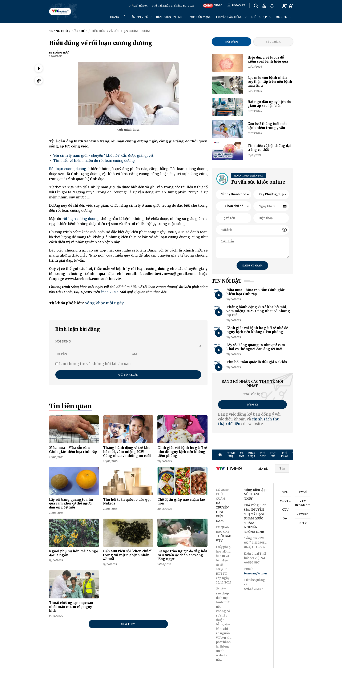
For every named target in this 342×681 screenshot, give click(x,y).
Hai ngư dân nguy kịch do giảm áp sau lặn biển (269, 104)
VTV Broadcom (302, 503)
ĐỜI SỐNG (332, 455)
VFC (285, 492)
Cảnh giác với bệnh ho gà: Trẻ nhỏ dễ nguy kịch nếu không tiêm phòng (182, 452)
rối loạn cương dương (80, 219)
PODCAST (236, 5)
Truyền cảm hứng (231, 17)
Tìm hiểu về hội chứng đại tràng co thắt (269, 148)
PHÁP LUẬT (251, 455)
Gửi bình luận (128, 374)
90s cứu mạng (200, 17)
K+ (285, 518)
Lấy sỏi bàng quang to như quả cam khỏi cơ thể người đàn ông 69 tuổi (71, 504)
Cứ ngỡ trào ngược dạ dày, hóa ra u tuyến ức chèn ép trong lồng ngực (182, 555)
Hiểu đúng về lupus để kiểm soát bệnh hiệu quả (268, 59)
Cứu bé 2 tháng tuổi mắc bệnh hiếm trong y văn (267, 126)
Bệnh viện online (171, 17)
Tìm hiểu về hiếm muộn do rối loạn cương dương (94, 160)
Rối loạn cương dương (67, 169)
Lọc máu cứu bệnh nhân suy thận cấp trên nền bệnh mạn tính (270, 82)
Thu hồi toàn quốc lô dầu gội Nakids (127, 502)
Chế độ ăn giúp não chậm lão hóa (181, 502)
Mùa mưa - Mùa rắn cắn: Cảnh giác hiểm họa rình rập (73, 450)
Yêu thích (273, 41)
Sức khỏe (79, 31)
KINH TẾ (273, 455)
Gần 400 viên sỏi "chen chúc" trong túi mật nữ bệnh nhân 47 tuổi (127, 555)
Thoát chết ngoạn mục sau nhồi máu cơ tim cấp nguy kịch (71, 607)
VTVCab (303, 514)
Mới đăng (231, 41)
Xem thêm (128, 624)
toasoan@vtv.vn (255, 573)
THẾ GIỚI (262, 455)
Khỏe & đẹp (261, 17)
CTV (285, 509)
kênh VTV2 (109, 292)
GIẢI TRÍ (310, 455)
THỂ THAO (284, 455)
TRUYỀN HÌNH (297, 455)
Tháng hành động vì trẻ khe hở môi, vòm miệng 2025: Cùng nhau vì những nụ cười (127, 452)
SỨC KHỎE (320, 455)
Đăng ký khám (252, 265)
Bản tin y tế (141, 17)
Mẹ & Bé (283, 17)
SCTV (302, 523)
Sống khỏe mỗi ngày (104, 303)
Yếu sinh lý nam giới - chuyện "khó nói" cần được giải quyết (103, 155)
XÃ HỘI (241, 455)
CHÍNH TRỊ (230, 455)
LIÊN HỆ (263, 468)
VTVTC (285, 501)
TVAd (303, 492)
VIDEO (212, 5)
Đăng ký (252, 404)
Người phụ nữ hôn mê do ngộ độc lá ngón (73, 553)
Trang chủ (117, 17)
